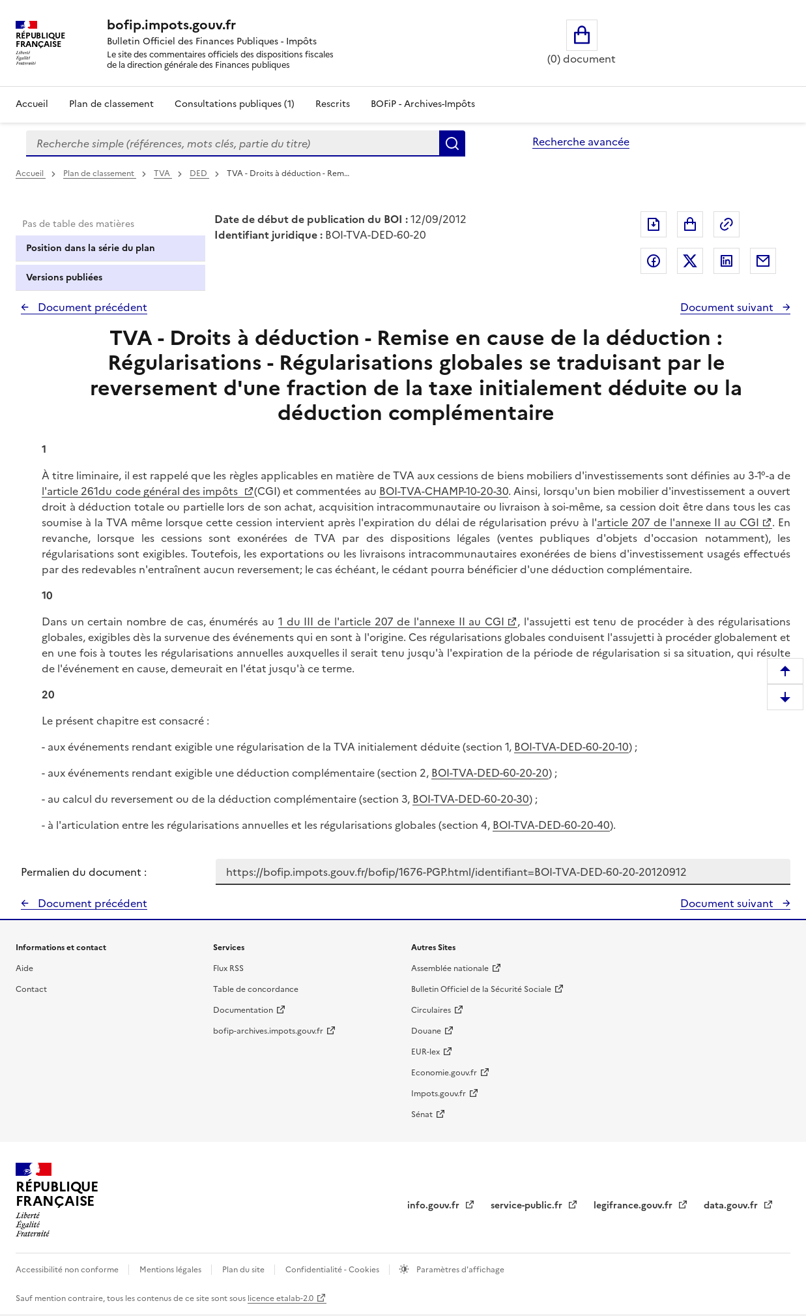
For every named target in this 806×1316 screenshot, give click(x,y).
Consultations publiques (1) (235, 104)
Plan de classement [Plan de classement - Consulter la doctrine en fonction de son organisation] (111, 104)
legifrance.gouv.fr (634, 1205)
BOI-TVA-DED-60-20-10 (571, 747)
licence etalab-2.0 (280, 1298)
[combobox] (232, 143)
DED (199, 173)
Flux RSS (228, 968)
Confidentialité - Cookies (333, 1270)
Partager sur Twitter (690, 261)
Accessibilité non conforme (68, 1270)
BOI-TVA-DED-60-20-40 (551, 825)
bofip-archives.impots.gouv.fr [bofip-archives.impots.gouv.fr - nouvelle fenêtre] (268, 1031)
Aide (24, 968)
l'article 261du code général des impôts (141, 491)
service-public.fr (528, 1205)
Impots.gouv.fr (438, 1093)
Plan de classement (99, 173)
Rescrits (332, 104)
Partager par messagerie (763, 261)
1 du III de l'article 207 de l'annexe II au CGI (391, 621)
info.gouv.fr (434, 1205)
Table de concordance (255, 989)
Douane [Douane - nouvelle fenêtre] (426, 1031)
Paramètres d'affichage (459, 1270)
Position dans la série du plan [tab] (90, 248)
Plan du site (244, 1270)
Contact (31, 989)
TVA (163, 173)
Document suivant (728, 307)
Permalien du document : (84, 872)
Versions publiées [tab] (64, 277)
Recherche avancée (580, 141)
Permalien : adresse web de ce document (726, 224)
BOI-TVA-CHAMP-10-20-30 (443, 491)
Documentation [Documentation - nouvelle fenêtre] (243, 1010)
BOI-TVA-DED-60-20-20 (490, 773)
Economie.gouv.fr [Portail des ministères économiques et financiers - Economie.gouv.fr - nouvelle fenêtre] (444, 1073)
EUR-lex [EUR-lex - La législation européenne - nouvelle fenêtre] (425, 1052)
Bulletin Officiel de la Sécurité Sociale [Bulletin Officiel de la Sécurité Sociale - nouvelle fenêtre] (481, 989)
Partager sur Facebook (653, 261)
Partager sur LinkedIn (726, 261)
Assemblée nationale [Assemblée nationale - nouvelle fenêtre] (450, 968)
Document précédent (91, 307)
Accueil (32, 104)
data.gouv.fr (732, 1205)
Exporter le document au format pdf (653, 224)
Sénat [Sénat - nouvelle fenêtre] (422, 1114)
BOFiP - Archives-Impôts (423, 104)
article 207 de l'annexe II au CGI (678, 522)
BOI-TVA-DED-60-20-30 (470, 799)
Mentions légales (171, 1270)
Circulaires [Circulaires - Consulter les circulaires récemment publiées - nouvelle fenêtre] (431, 1010)
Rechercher (452, 143)
